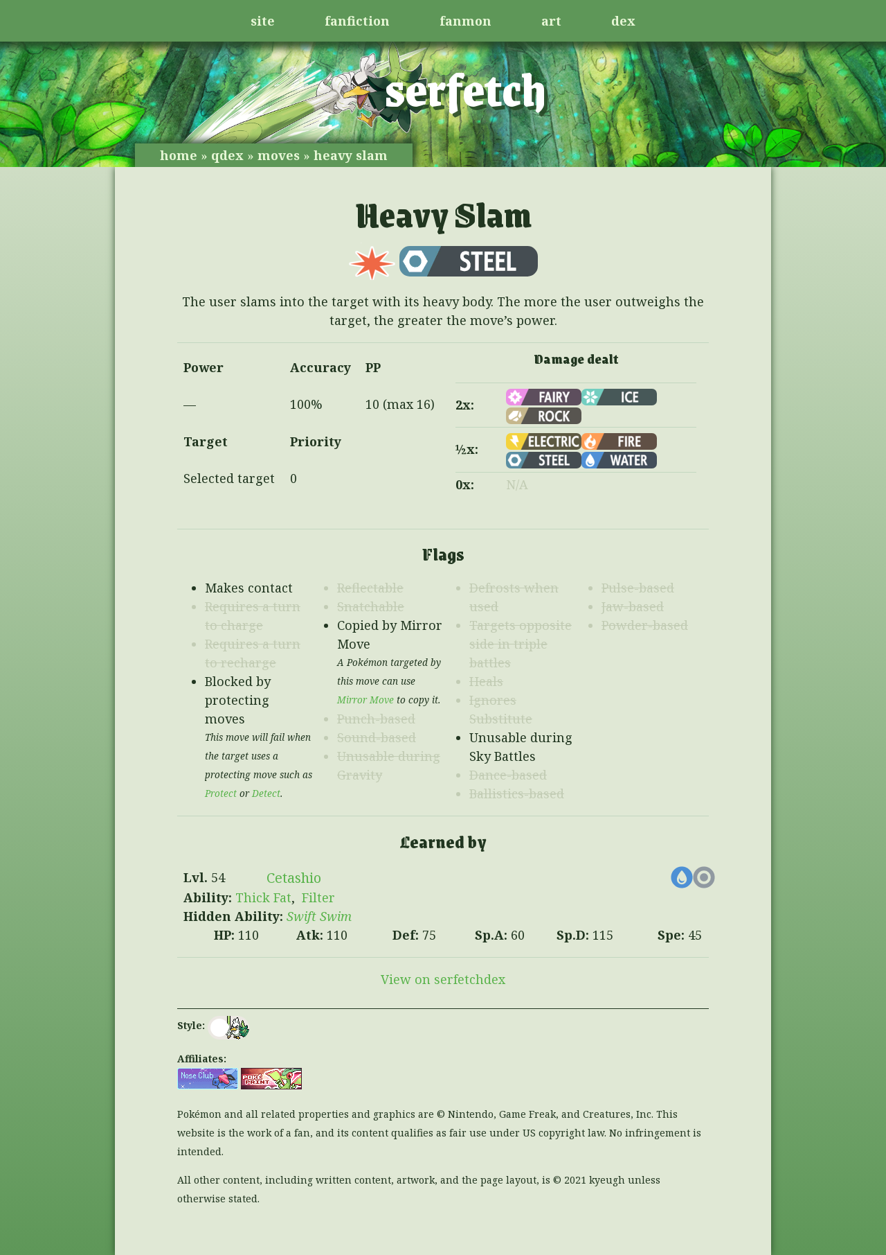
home (178, 155)
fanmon (465, 20)
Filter (318, 897)
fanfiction (357, 20)
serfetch (465, 88)
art (551, 20)
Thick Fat (263, 897)
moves (278, 155)
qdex (227, 155)
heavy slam (351, 155)
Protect (221, 793)
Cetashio (293, 877)
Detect (266, 793)
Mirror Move (365, 700)
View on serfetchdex (443, 979)
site (263, 20)
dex (623, 20)
